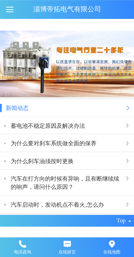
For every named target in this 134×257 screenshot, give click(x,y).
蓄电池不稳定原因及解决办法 (48, 125)
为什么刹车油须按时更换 (42, 161)
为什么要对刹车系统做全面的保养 (53, 143)
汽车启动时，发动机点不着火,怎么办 (57, 204)
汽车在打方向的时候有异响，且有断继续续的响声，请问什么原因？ (65, 182)
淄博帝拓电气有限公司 (67, 9)
